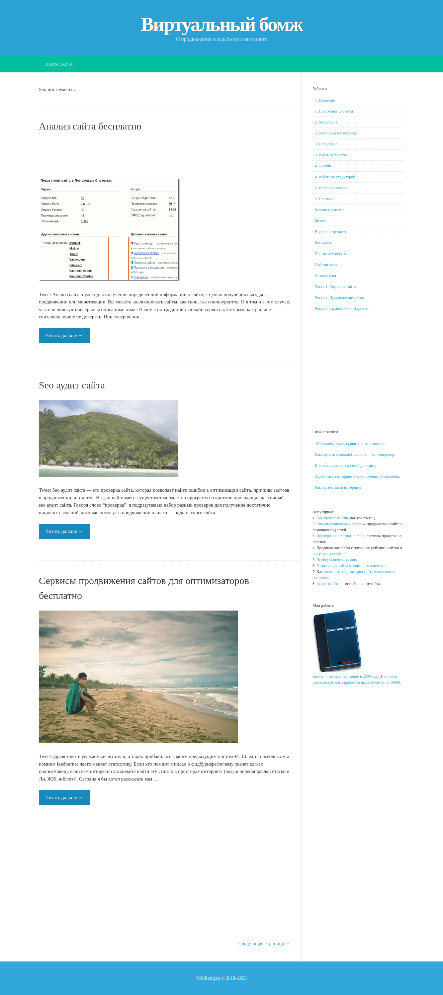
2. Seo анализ (326, 122)
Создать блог (326, 275)
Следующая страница (264, 943)
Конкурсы (323, 242)
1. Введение (325, 100)
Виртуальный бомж (221, 24)
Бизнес (320, 220)
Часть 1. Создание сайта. (336, 286)
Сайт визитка (326, 264)
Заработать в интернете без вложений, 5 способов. (357, 476)
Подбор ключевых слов (336, 559)
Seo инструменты (329, 209)
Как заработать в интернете (338, 487)
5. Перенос (324, 199)
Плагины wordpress (331, 253)
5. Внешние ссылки (331, 188)
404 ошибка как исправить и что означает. (350, 443)
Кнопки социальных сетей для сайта (346, 465)
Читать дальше (64, 335)
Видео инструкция (330, 231)
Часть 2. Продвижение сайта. (339, 297)
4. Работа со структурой (335, 177)
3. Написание (326, 144)
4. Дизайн (323, 166)
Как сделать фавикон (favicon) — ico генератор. (355, 454)
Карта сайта (59, 64)
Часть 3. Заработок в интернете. (342, 308)
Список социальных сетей (338, 524)
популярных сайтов (328, 553)
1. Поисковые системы (334, 111)
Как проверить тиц (332, 518)
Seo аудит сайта (72, 384)
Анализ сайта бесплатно (90, 126)
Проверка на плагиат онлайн (340, 536)
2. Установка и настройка (336, 133)
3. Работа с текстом (331, 155)
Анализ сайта (327, 583)
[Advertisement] (164, 156)
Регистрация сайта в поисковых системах (351, 565)
